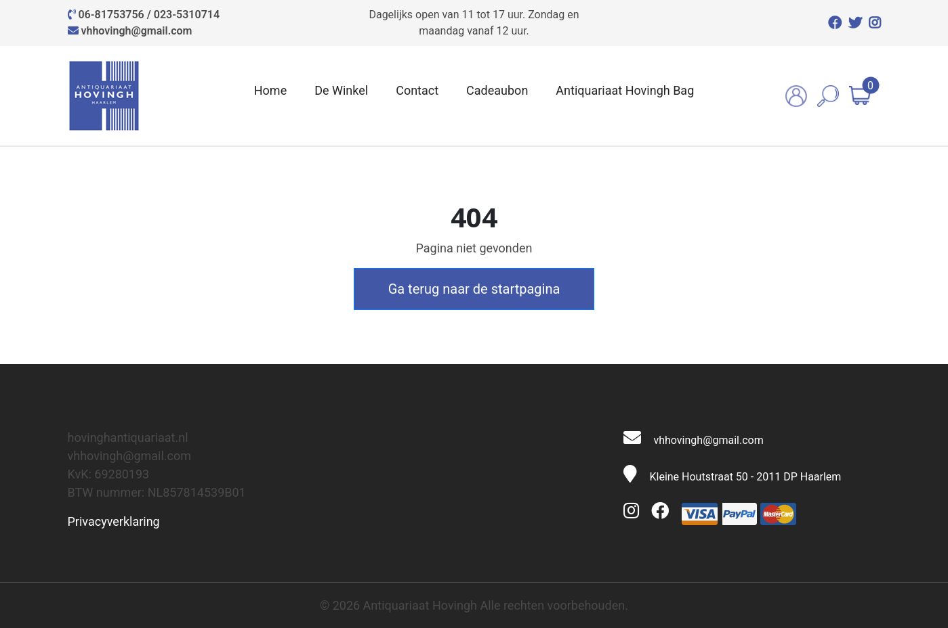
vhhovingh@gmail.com (136, 30)
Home (270, 90)
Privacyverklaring (114, 521)
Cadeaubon (497, 90)
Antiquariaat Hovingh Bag (625, 90)
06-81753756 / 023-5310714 (149, 14)
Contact (417, 90)
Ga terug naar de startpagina (474, 289)
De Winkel (341, 90)
